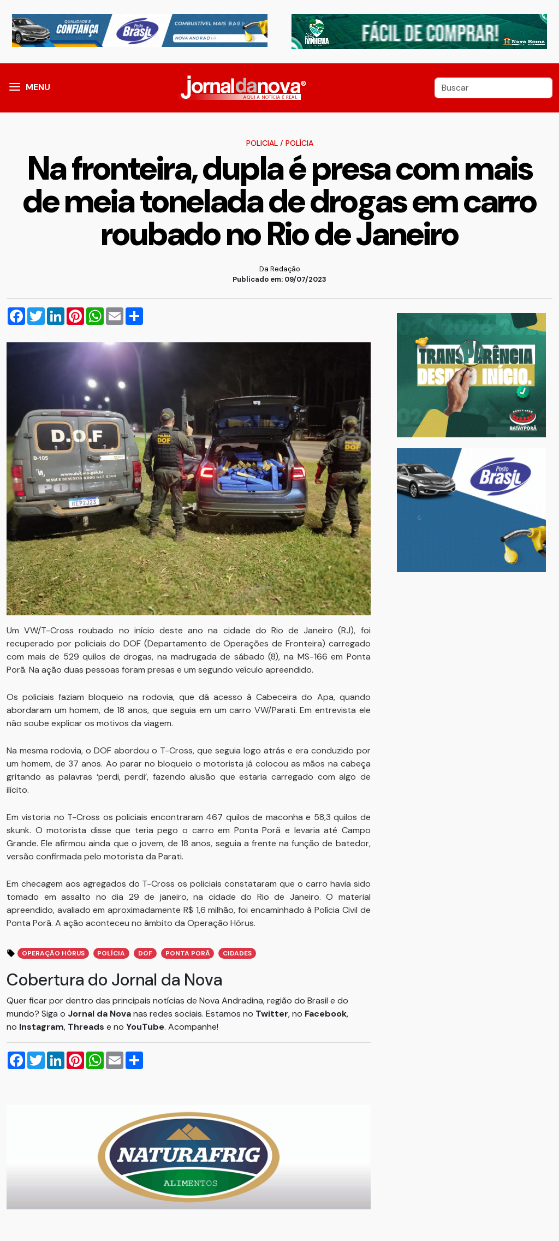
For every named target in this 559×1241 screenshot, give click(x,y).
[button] (15, 88)
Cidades (237, 953)
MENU (38, 87)
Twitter (271, 1013)
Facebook (326, 1013)
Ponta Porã (187, 953)
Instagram (41, 1026)
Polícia (299, 143)
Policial (262, 143)
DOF (145, 953)
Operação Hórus (53, 953)
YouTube (145, 1026)
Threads (87, 1026)
